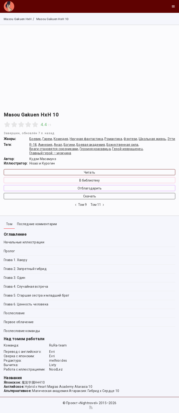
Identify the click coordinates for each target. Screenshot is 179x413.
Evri (52, 352)
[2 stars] (14, 124)
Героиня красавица (95, 149)
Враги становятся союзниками (53, 149)
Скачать (89, 196)
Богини (69, 145)
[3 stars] (21, 124)
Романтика (113, 139)
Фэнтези (130, 139)
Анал (58, 145)
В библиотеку (89, 180)
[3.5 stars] (26, 124)
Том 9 (80, 204)
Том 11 (97, 204)
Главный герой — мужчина (50, 153)
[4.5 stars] (33, 124)
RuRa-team (58, 345)
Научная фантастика (86, 139)
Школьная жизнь (152, 139)
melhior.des (58, 360)
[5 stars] (35, 124)
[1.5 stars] (12, 124)
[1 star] (7, 124)
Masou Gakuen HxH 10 (51, 19)
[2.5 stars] (19, 124)
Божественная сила (122, 145)
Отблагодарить (90, 188)
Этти (171, 139)
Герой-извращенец (127, 149)
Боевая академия (90, 145)
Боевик (35, 139)
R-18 (33, 145)
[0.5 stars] (5, 124)
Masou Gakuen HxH (17, 19)
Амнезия (45, 145)
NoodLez (56, 369)
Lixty (52, 365)
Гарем (47, 139)
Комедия (61, 139)
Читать (89, 172)
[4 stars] (28, 124)
